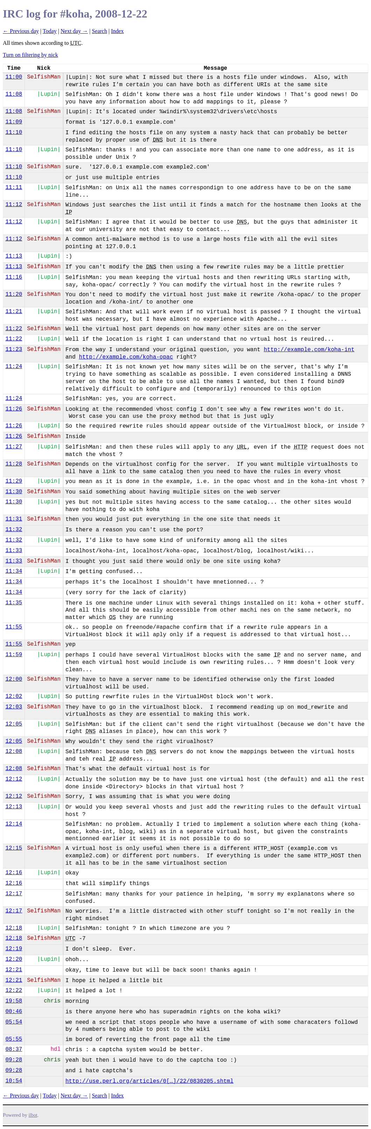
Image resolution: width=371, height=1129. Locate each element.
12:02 (13, 696)
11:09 (13, 122)
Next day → (74, 31)
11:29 (13, 481)
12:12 (13, 779)
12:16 (13, 873)
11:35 (13, 603)
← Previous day (21, 31)
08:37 (13, 1049)
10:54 (13, 1081)
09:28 (13, 1060)
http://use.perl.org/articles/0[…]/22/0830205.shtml (149, 1081)
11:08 (13, 94)
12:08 (13, 751)
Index (117, 31)
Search (99, 31)
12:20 (13, 959)
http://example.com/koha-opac (126, 357)
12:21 (13, 970)
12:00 (13, 679)
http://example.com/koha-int (309, 350)
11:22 (13, 329)
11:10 (13, 132)
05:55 (13, 1039)
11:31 (13, 519)
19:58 (13, 1001)
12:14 (13, 824)
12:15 (13, 848)
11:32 (13, 529)
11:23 (13, 349)
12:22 (13, 990)
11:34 (13, 571)
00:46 (13, 1011)
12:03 (13, 707)
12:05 (13, 724)
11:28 (13, 464)
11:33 (13, 551)
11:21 (13, 311)
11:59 (13, 655)
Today (50, 31)
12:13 (13, 807)
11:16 (13, 277)
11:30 (13, 492)
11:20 (13, 294)
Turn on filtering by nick (30, 55)
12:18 (13, 928)
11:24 (13, 366)
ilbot (33, 1115)
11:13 (13, 256)
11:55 (13, 627)
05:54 (13, 1022)
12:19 (13, 949)
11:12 (13, 205)
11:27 (13, 447)
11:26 (13, 409)
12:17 (13, 894)
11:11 (13, 187)
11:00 (13, 77)
